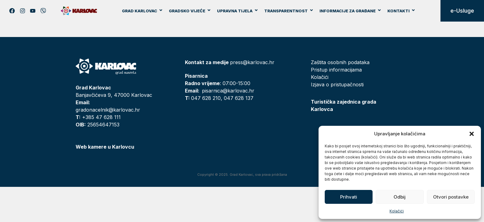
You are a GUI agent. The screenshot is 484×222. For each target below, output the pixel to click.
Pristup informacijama (336, 70)
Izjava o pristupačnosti (337, 84)
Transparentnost (289, 10)
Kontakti (401, 10)
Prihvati (348, 197)
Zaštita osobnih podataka (340, 62)
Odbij (400, 197)
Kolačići (397, 211)
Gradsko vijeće (190, 10)
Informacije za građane (350, 10)
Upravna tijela (237, 10)
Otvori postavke (451, 197)
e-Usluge (462, 11)
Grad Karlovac (142, 10)
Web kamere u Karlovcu (105, 147)
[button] (472, 134)
